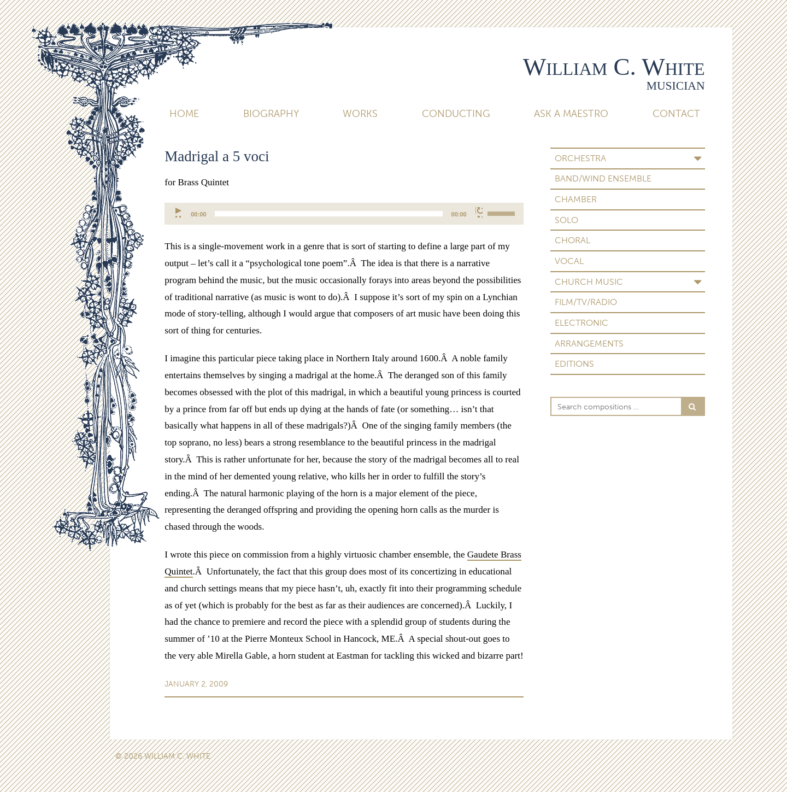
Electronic (581, 323)
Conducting (456, 114)
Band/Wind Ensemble (603, 178)
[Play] (179, 212)
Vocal (569, 261)
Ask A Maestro (571, 114)
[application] (344, 214)
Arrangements (589, 343)
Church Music (589, 282)
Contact (676, 114)
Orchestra (580, 158)
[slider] (328, 213)
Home (184, 114)
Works (360, 114)
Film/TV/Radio (586, 302)
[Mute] (479, 212)
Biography (271, 114)
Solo (566, 220)
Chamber (576, 199)
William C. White (614, 66)
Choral (572, 240)
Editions (574, 364)
